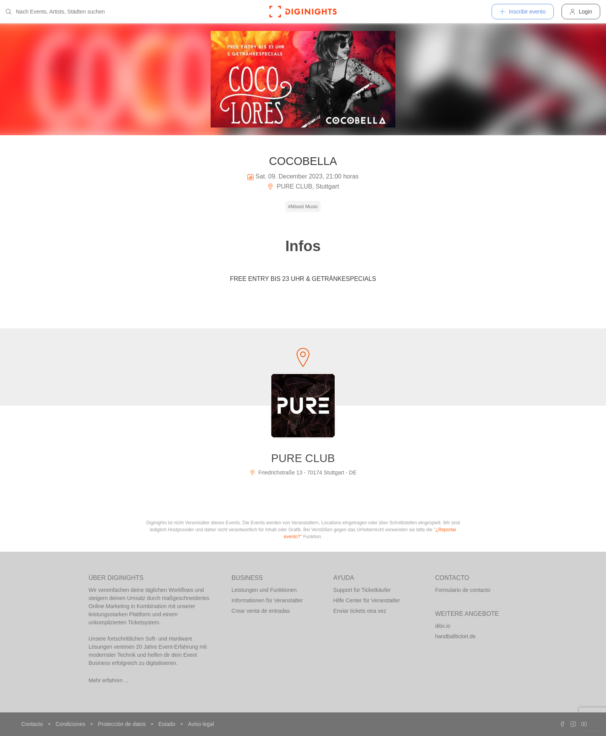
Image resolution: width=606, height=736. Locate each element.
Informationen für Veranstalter (267, 600)
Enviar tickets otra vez (359, 611)
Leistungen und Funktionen (264, 590)
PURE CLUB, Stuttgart (303, 186)
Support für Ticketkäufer (362, 590)
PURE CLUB (303, 458)
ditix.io (443, 626)
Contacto (32, 724)
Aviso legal (201, 724)
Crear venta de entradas (261, 611)
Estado (167, 724)
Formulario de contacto (462, 590)
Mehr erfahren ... (109, 680)
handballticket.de (455, 636)
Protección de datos (122, 724)
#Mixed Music (303, 206)
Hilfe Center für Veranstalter (366, 600)
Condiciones (71, 724)
